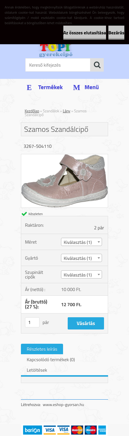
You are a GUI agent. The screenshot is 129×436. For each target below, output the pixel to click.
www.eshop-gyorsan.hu (63, 404)
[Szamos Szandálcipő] (64, 156)
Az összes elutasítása (84, 32)
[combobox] (81, 242)
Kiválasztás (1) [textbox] (78, 242)
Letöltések (37, 369)
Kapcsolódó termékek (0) (51, 359)
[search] (97, 65)
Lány (66, 111)
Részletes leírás (42, 348)
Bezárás (116, 32)
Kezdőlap (32, 111)
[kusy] (32, 322)
